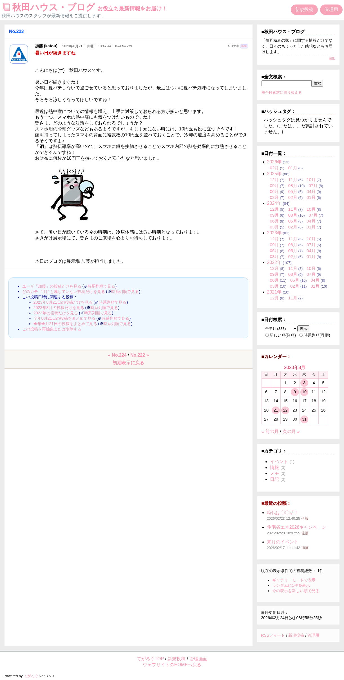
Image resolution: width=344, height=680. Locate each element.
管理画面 (198, 658)
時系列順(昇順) (314, 335)
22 (285, 410)
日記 (274, 479)
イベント (279, 461)
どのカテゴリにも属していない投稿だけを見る (63, 291)
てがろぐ (31, 676)
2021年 (274, 292)
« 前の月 (270, 431)
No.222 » (139, 355)
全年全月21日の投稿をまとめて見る (65, 323)
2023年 (274, 232)
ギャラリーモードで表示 (294, 580)
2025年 (274, 173)
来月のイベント (282, 541)
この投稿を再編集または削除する (51, 329)
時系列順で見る (101, 286)
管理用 (331, 9)
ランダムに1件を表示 (291, 585)
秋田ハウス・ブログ (85, 7)
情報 (274, 467)
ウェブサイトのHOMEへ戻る (172, 664)
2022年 (274, 262)
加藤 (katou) (46, 46)
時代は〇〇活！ (282, 512)
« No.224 (117, 355)
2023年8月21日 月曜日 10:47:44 (86, 46)
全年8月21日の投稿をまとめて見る (64, 318)
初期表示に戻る (128, 362)
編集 (244, 46)
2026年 (274, 161)
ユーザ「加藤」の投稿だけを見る (51, 286)
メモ (274, 473)
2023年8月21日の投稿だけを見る (63, 302)
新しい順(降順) (280, 335)
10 (304, 392)
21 (276, 410)
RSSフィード (273, 635)
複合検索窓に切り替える (282, 92)
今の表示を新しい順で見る (296, 590)
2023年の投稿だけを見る (55, 313)
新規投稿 (304, 9)
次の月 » (291, 431)
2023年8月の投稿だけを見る (58, 307)
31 (304, 419)
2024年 (274, 203)
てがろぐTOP (150, 658)
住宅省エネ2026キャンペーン (297, 527)
